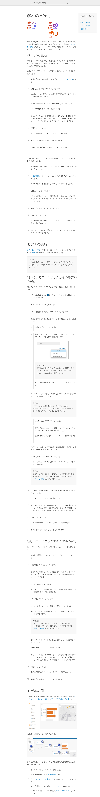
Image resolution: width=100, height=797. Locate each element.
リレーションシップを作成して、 (42, 779)
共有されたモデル (33, 250)
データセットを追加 (66, 79)
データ (34, 253)
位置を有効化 (51, 774)
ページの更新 (39, 479)
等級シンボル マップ (63, 791)
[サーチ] (66, 3)
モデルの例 (84, 29)
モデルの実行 (85, 26)
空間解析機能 (35, 176)
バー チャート (58, 786)
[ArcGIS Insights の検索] (48, 3)
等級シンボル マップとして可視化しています (54, 699)
